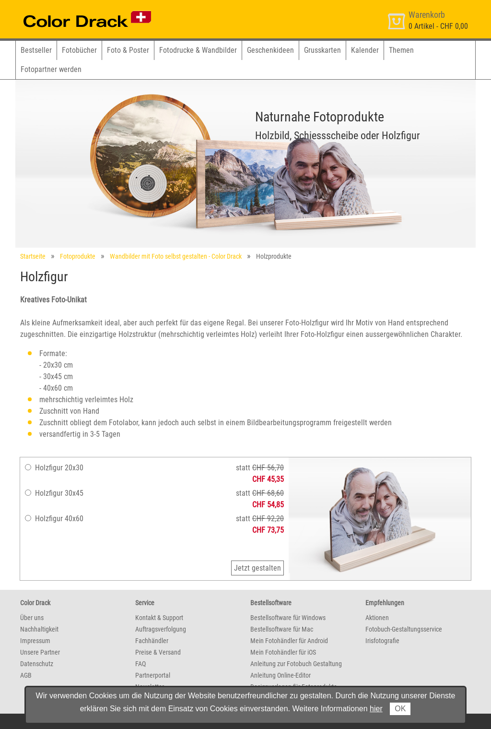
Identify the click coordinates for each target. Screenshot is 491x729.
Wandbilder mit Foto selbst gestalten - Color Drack (176, 256)
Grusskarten (322, 50)
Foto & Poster (128, 50)
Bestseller (36, 50)
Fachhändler (151, 641)
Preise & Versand (158, 652)
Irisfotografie (382, 641)
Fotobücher (79, 50)
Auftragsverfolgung (160, 629)
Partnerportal (152, 675)
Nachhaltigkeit (39, 629)
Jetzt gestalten (257, 568)
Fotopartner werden (51, 69)
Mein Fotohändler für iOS (283, 652)
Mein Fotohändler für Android (289, 641)
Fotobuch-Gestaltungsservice (403, 629)
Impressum (35, 641)
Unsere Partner (40, 652)
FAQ (140, 664)
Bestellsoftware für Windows (288, 617)
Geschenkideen (270, 50)
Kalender (365, 50)
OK (400, 709)
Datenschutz (36, 664)
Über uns (32, 617)
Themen (401, 50)
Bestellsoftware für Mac (281, 629)
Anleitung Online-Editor (280, 675)
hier (376, 709)
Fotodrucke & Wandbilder (198, 50)
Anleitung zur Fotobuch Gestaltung (296, 664)
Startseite (33, 256)
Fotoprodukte (77, 256)
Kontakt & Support (159, 617)
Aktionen (377, 617)
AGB (26, 675)
